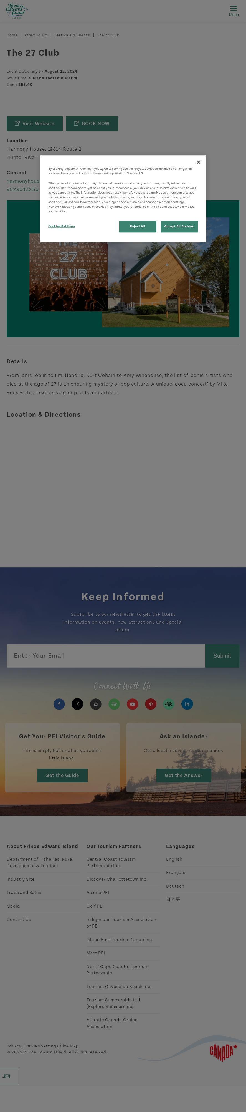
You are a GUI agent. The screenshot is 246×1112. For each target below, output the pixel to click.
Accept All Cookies (179, 226)
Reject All (137, 226)
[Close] (198, 162)
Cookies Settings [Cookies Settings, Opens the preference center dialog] (61, 226)
